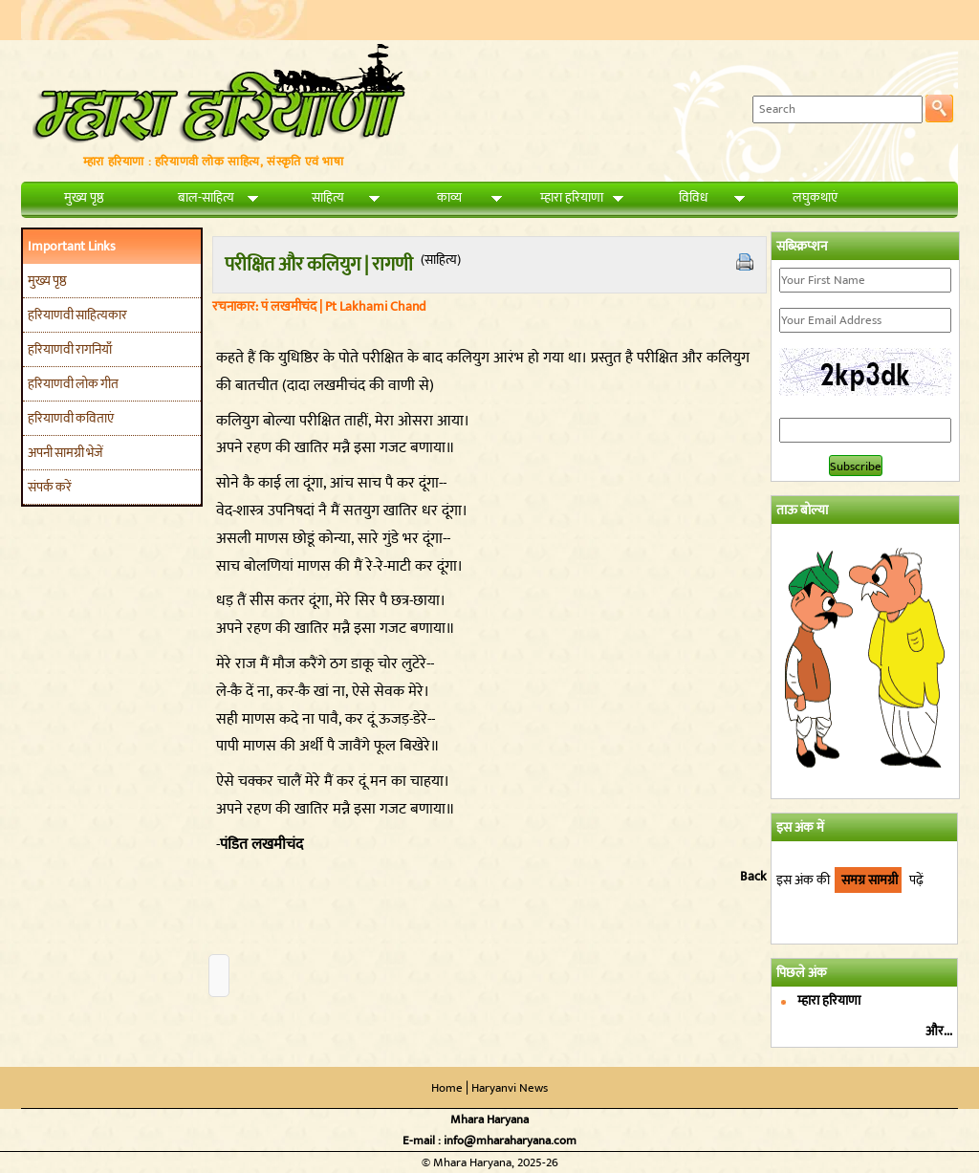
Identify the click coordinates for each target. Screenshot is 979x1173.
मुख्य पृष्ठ (84, 197)
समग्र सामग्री (868, 880)
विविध (693, 197)
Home (447, 1087)
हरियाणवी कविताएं (71, 418)
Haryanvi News (509, 1087)
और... (938, 1031)
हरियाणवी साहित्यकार (77, 315)
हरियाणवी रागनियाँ (70, 349)
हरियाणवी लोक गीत (73, 384)
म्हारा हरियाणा (571, 197)
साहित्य (328, 197)
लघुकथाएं (815, 197)
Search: (722, 108)
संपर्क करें (50, 487)
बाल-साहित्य (206, 197)
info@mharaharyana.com (510, 1140)
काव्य (449, 197)
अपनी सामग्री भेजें (65, 453)
